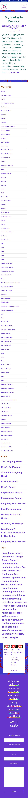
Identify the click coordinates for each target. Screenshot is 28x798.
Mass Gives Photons (7, 267)
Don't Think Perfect (6, 150)
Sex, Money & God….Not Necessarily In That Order (13, 532)
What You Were (5, 404)
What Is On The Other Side (8, 400)
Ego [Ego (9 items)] (24, 567)
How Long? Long (6, 216)
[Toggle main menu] (24, 5)
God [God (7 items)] (16, 574)
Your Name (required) (14, 735)
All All (3, 99)
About (3, 91)
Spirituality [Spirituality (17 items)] (17, 620)
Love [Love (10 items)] (21, 591)
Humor (3, 220)
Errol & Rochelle (9, 481)
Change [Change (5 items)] (19, 556)
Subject (14, 754)
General (3, 177)
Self (2, 314)
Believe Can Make (6, 110)
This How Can (5, 349)
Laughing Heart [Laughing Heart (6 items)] (10, 591)
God (2, 189)
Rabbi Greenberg (6, 298)
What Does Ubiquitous (7, 388)
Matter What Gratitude (7, 271)
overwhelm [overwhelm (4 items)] (7, 602)
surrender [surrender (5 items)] (7, 627)
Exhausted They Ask (7, 165)
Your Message (14, 763)
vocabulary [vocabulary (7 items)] (8, 634)
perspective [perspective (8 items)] (20, 602)
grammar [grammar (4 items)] (6, 577)
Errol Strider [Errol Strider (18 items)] (8, 570)
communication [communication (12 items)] (10, 563)
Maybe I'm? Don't (6, 275)
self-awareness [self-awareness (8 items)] (10, 616)
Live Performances (11, 509)
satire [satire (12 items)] (19, 613)
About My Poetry (6, 95)
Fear (2, 169)
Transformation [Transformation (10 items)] (10, 630)
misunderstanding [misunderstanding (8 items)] (11, 598)
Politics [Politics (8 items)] (6, 606)
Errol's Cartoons (6, 157)
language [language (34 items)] (13, 588)
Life (2, 243)
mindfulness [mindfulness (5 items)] (18, 595)
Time (2, 353)
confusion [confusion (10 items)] (7, 567)
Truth (2, 376)
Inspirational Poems (11, 498)
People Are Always (6, 290)
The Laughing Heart (11, 461)
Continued (14, 72)
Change (3, 118)
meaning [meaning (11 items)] (6, 595)
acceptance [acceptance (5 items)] (8, 553)
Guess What (4, 196)
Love (2, 247)
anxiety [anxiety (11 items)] (18, 553)
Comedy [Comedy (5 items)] (14, 560)
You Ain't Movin (5, 443)
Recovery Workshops (12, 523)
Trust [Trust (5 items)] (21, 630)
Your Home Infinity (6, 447)
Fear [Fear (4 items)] (18, 570)
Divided (3, 138)
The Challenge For (6, 341)
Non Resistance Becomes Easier (10, 282)
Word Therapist (5, 427)
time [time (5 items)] (15, 627)
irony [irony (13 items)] (4, 588)
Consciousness (5, 130)
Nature (3, 279)
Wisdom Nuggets (6, 423)
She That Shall (5, 322)
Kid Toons (4, 236)
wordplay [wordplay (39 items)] (19, 634)
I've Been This (5, 228)
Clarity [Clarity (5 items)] (5, 560)
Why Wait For (5, 411)
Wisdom (3, 419)
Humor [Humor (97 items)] (5, 581)
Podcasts (3, 294)
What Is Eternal (5, 396)
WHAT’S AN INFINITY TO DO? (14, 27)
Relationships (5, 302)
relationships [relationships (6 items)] (9, 613)
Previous (1, 658)
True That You (5, 372)
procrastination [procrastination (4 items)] (19, 606)
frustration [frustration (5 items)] (7, 574)
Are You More (5, 107)
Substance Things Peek (8, 329)
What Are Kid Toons (6, 384)
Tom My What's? (6, 368)
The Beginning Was (6, 337)
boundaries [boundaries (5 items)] (8, 556)
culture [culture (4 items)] (17, 567)
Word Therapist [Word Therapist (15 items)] (10, 637)
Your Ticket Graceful (7, 451)
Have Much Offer (6, 200)
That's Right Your (6, 333)
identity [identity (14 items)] (14, 581)
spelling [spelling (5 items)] (6, 620)
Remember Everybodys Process (10, 306)
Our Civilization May (7, 286)
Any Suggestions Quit (7, 103)
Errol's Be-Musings (6, 153)
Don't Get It (4, 146)
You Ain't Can (5, 439)
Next (26, 658)
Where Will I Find (6, 407)
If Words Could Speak (7, 232)
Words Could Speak (6, 431)
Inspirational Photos (11, 492)
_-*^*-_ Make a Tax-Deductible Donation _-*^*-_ (14, 1)
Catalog (3, 114)
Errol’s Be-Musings (11, 467)
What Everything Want (7, 392)
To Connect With (6, 364)
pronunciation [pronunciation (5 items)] (9, 609)
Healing (3, 204)
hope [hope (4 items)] (23, 577)
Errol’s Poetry (8, 487)
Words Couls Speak (6, 435)
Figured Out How (6, 173)
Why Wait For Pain (6, 415)
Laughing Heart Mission (13, 503)
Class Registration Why (8, 126)
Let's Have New (5, 239)
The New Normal (6, 345)
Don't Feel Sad (5, 142)
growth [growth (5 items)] (16, 577)
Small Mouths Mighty (7, 325)
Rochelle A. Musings (7, 310)
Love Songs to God (6, 263)
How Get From (5, 212)
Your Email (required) (14, 744)
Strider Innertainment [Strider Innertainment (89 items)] (13, 623)
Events (3, 161)
